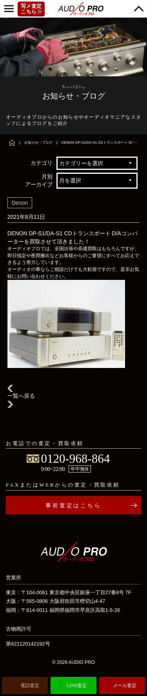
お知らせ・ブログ (38, 142)
